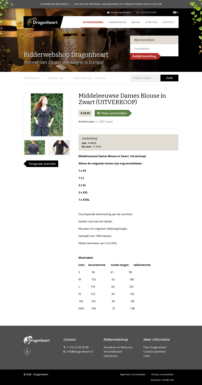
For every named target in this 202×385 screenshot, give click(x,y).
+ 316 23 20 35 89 (148, 12)
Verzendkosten (113, 351)
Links (146, 356)
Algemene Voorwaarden (133, 374)
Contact (168, 22)
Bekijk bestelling (144, 56)
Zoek (169, 78)
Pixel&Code (168, 379)
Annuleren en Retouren (118, 347)
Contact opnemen (154, 351)
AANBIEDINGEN (117, 22)
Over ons (151, 22)
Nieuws (135, 22)
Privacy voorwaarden (163, 374)
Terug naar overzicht (42, 164)
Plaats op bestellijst (112, 113)
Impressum (111, 356)
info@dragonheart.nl (121, 12)
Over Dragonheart (154, 347)
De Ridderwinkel (93, 22)
